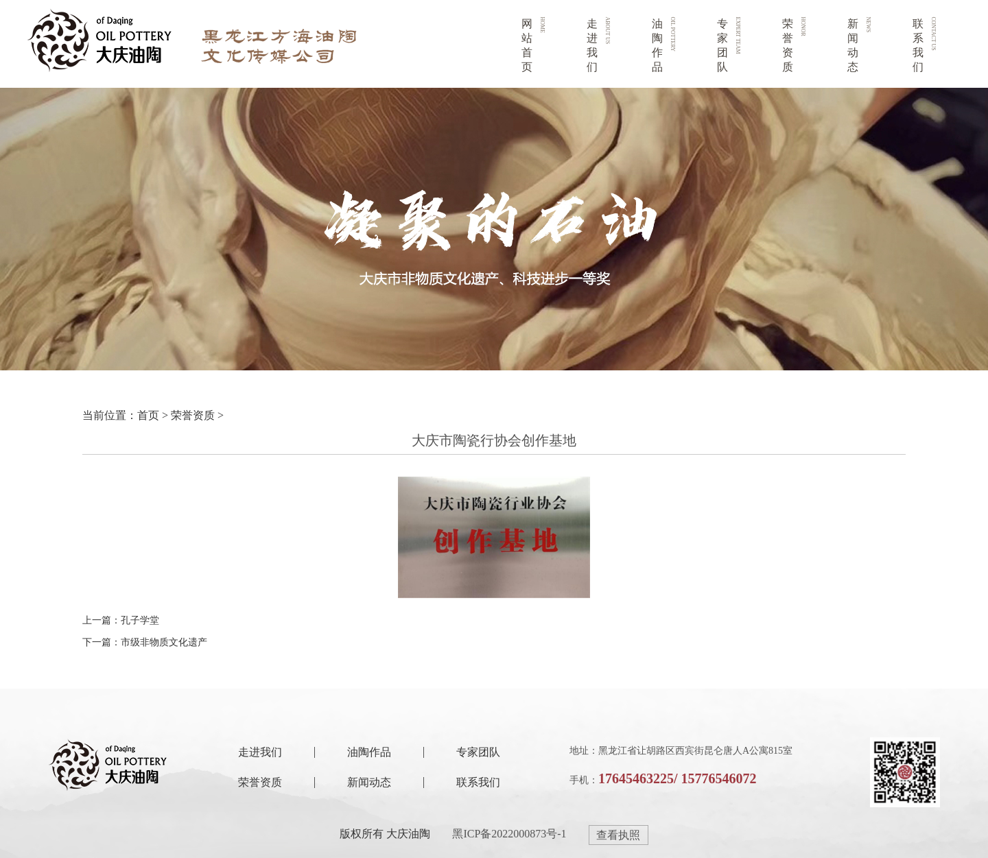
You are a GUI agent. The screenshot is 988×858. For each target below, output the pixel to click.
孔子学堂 (140, 620)
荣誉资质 (193, 415)
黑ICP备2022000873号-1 (509, 833)
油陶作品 (369, 752)
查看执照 (618, 835)
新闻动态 (369, 782)
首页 (148, 415)
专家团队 (478, 752)
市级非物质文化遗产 (164, 642)
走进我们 (260, 752)
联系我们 (478, 782)
